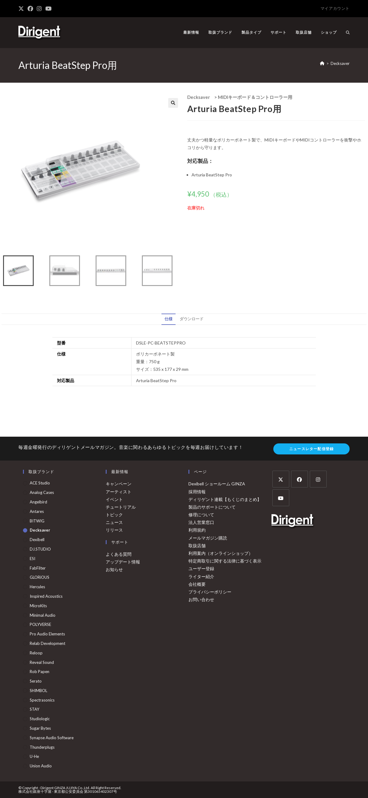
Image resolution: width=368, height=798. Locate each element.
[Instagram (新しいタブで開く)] (39, 9)
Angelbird (38, 501)
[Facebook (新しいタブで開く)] (30, 9)
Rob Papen (39, 671)
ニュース (114, 522)
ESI (32, 558)
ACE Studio (40, 482)
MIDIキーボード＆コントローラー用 (255, 97)
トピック (114, 514)
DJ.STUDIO (40, 549)
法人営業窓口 (201, 522)
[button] (173, 103)
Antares (37, 511)
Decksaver (340, 63)
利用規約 (197, 530)
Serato (36, 681)
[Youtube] (280, 497)
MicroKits (38, 605)
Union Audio (41, 765)
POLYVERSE (40, 624)
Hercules (37, 586)
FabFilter (38, 568)
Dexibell (37, 539)
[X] (280, 479)
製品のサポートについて (212, 507)
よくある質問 (118, 554)
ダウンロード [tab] (191, 319)
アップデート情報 (123, 561)
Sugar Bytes (40, 728)
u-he (34, 756)
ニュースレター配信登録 (311, 448)
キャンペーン (118, 483)
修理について (201, 514)
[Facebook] (299, 479)
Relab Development (47, 643)
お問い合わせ (201, 599)
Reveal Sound (42, 662)
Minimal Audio (42, 615)
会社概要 (197, 584)
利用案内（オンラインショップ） (220, 553)
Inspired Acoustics (46, 596)
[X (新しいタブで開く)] (22, 9)
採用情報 (197, 491)
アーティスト (118, 491)
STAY (34, 709)
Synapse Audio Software (52, 737)
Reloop (36, 652)
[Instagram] (318, 479)
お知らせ (114, 569)
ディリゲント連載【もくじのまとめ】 (224, 499)
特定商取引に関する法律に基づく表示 (224, 560)
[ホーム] (322, 63)
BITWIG (37, 520)
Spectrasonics (42, 700)
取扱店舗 (197, 545)
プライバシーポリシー (209, 591)
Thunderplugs (42, 747)
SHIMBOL (38, 690)
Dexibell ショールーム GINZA (216, 483)
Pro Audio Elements (47, 633)
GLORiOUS (39, 577)
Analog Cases (42, 492)
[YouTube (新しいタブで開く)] (48, 9)
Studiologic (40, 718)
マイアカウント (335, 8)
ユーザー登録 (201, 568)
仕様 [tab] (169, 319)
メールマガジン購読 (207, 537)
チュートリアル (121, 507)
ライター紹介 (201, 576)
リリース (114, 530)
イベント (114, 499)
